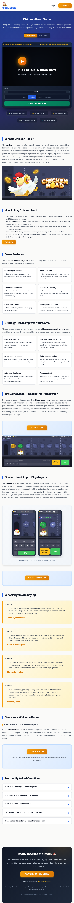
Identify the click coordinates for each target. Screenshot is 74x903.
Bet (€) (6, 88)
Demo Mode (31, 35)
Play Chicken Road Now (37, 874)
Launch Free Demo (37, 428)
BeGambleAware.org (44, 881)
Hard (40, 97)
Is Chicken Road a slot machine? (18, 804)
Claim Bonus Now (37, 751)
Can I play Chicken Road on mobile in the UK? (23, 812)
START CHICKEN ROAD (37, 103)
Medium (32, 97)
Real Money (43, 35)
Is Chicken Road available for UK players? (22, 795)
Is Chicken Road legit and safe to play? (21, 787)
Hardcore (48, 97)
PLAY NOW (65, 5)
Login (53, 6)
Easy (24, 97)
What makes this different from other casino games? (26, 821)
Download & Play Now (37, 578)
